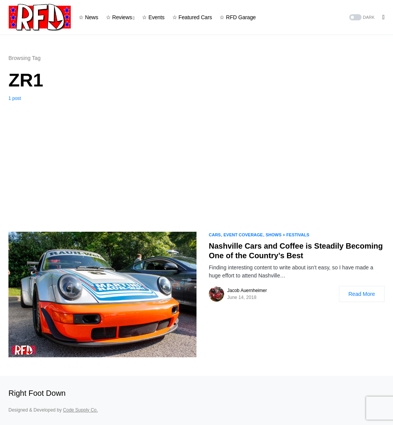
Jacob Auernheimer (247, 290)
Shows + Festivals (287, 234)
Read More (361, 294)
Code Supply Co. (80, 410)
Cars (215, 234)
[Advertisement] (196, 159)
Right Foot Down (37, 393)
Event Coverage (243, 234)
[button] (361, 17)
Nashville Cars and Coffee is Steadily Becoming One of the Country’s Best (296, 251)
